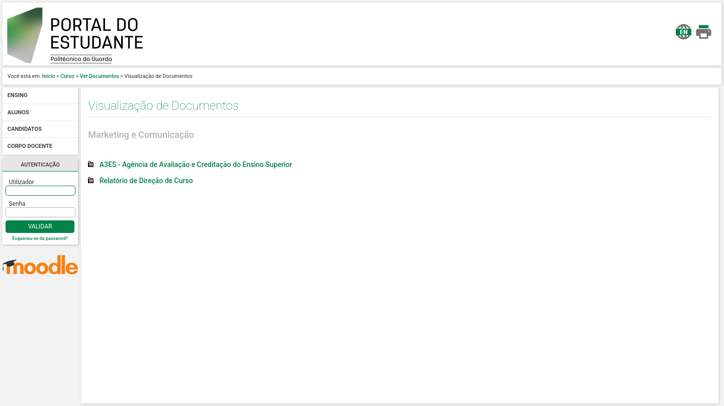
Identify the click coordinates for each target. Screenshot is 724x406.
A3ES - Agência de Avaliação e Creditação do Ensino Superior (196, 164)
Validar (40, 226)
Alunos (18, 112)
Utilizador (21, 182)
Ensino (18, 96)
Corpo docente (30, 146)
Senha (17, 203)
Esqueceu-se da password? (40, 238)
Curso (67, 76)
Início (48, 76)
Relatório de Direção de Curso (146, 181)
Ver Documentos (99, 76)
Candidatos (25, 129)
